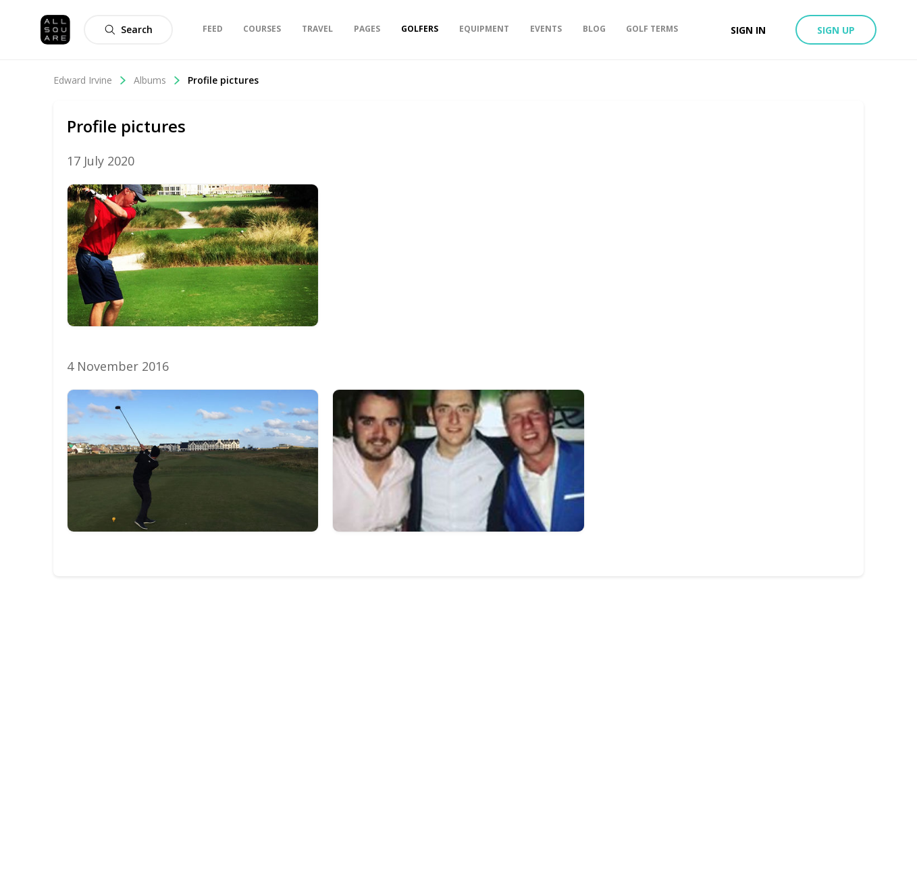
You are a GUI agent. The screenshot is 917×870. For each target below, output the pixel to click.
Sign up (836, 30)
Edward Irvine (90, 80)
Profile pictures (223, 80)
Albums (157, 80)
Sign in (748, 30)
